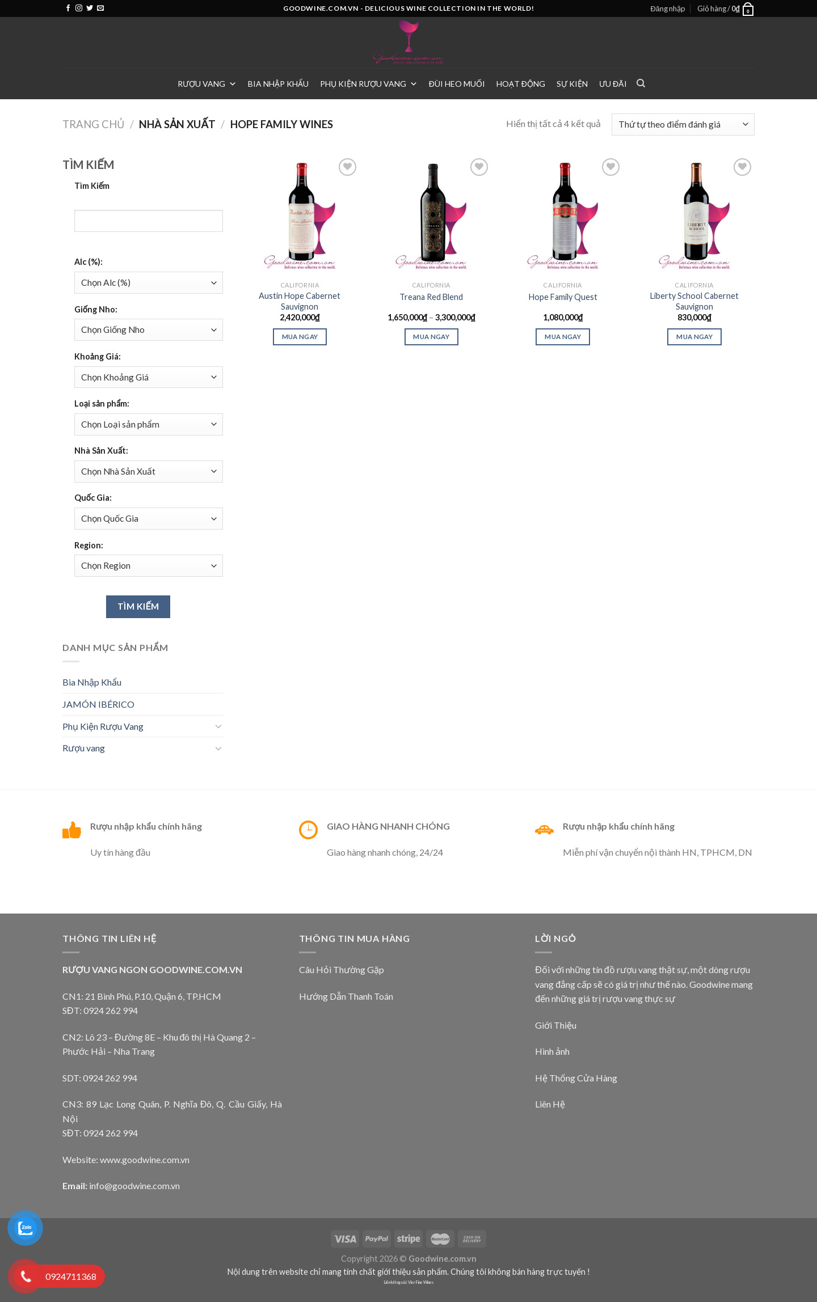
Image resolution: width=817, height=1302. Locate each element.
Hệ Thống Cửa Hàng (576, 1077)
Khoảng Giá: (97, 356)
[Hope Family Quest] (563, 215)
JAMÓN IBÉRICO (98, 704)
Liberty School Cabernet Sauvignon (694, 301)
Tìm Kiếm (92, 186)
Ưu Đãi (613, 83)
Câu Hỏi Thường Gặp (341, 969)
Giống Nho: (95, 309)
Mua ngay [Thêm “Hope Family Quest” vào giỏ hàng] (563, 336)
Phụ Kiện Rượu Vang (369, 83)
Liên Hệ (550, 1103)
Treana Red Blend (431, 297)
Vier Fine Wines (420, 1282)
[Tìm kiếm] (641, 83)
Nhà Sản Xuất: (101, 450)
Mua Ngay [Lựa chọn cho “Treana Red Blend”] (431, 336)
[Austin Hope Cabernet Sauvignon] (299, 215)
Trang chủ (93, 124)
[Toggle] (218, 726)
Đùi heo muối (457, 83)
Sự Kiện (572, 83)
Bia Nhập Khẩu (278, 83)
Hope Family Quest (563, 297)
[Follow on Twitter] (89, 8)
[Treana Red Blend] (431, 215)
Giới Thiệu (555, 1025)
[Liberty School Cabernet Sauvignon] (694, 215)
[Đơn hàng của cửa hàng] (683, 124)
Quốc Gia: (93, 497)
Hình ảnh (552, 1051)
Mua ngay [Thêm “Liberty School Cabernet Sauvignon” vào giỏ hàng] (694, 336)
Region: (88, 545)
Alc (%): (88, 262)
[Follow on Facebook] (68, 8)
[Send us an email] (100, 8)
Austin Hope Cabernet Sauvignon (299, 301)
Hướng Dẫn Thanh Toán (346, 996)
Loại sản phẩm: (101, 403)
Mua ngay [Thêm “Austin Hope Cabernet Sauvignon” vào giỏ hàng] (300, 336)
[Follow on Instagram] (78, 8)
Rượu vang (207, 83)
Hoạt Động (520, 83)
